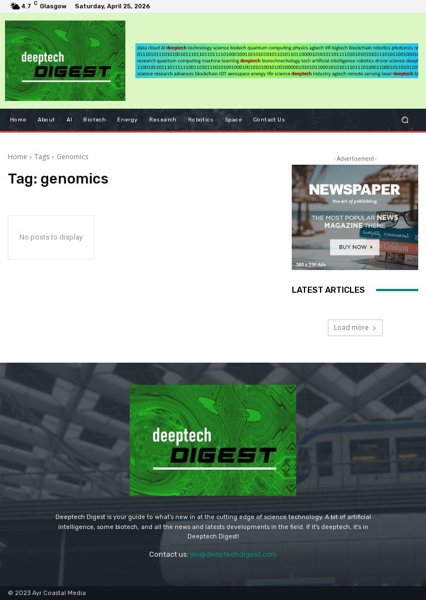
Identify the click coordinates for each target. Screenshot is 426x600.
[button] (405, 119)
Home (17, 156)
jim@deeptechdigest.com (233, 554)
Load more (355, 327)
